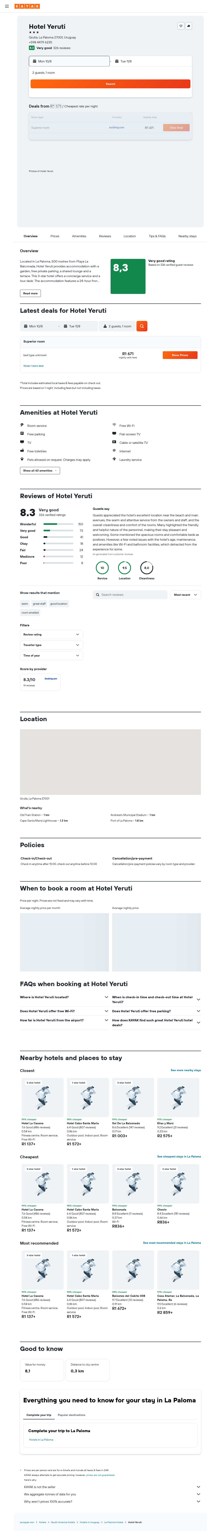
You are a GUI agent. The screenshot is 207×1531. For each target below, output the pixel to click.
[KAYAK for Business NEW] (7, 64)
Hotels (42, 1522)
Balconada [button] (119, 1209)
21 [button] (87, 128)
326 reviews (61, 48)
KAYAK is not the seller (112, 1486)
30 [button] (39, 147)
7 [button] (87, 109)
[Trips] (7, 76)
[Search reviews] (133, 594)
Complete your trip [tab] (38, 1415)
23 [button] (38, 138)
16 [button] (38, 128)
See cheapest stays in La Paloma (179, 1156)
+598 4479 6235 (40, 42)
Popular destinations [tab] (71, 1415)
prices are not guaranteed (100, 1475)
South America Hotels (63, 1522)
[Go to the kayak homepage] (27, 6)
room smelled (30, 612)
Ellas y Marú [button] (165, 1123)
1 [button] (96, 99)
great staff (39, 603)
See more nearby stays (186, 1070)
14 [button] (87, 118)
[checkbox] (40, 682)
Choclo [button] (162, 1209)
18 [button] (58, 128)
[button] (6, 6)
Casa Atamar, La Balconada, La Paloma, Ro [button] (178, 1298)
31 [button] (48, 147)
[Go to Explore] (7, 47)
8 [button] (97, 109)
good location (58, 603)
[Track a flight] (7, 56)
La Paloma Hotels (113, 1522)
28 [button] (87, 138)
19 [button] (67, 128)
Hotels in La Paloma (41, 1439)
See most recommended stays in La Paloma (172, 1243)
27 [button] (77, 138)
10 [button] (48, 118)
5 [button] (68, 109)
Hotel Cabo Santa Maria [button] (83, 1123)
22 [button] (97, 128)
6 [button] (77, 109)
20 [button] (77, 128)
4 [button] (58, 109)
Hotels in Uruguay (89, 1522)
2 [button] (39, 109)
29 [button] (97, 138)
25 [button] (58, 138)
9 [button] (39, 118)
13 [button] (77, 118)
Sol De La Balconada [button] (126, 1123)
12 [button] (67, 118)
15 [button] (96, 118)
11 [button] (58, 118)
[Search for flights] (7, 19)
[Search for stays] (7, 27)
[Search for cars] (7, 36)
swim (25, 603)
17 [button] (48, 128)
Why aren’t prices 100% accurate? (112, 1501)
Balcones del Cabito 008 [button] (128, 1296)
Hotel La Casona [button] (32, 1123)
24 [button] (48, 138)
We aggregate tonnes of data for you (112, 1494)
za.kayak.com (27, 1522)
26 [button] (68, 138)
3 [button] (48, 109)
